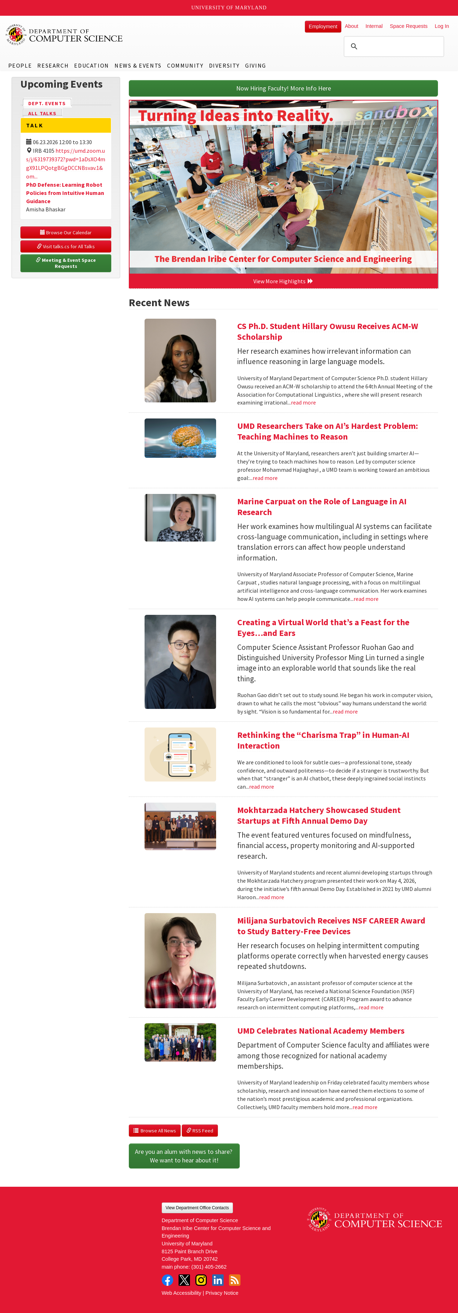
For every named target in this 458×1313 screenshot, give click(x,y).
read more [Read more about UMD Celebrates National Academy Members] (364, 1107)
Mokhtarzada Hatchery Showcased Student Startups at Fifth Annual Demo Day (319, 815)
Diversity (224, 65)
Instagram (201, 1280)
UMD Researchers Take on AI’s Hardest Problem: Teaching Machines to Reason (327, 431)
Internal (374, 26)
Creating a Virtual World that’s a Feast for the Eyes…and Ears (323, 627)
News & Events (138, 65)
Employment (323, 26)
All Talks (42, 113)
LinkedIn (218, 1280)
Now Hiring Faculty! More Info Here (283, 88)
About (352, 26)
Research (53, 65)
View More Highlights (283, 281)
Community (185, 65)
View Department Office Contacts (197, 1207)
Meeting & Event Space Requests (66, 263)
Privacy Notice (221, 1293)
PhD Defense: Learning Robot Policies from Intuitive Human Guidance (65, 193)
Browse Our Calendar (66, 232)
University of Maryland (229, 7)
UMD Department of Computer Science (64, 34)
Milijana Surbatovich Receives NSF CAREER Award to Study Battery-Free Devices (331, 926)
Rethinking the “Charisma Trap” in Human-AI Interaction (323, 740)
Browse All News (154, 1130)
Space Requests (409, 26)
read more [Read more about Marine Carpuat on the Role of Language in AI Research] (366, 598)
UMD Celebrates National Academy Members (321, 1030)
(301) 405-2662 (208, 1267)
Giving (255, 65)
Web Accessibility (181, 1293)
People (20, 65)
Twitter (184, 1280)
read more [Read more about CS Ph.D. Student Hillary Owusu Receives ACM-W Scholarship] (303, 402)
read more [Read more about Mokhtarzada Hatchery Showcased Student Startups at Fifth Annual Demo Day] (271, 897)
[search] (393, 46)
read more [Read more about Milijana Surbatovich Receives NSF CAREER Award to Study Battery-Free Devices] (371, 1007)
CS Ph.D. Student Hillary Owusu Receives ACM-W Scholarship (327, 331)
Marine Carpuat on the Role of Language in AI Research (321, 507)
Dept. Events (50, 103)
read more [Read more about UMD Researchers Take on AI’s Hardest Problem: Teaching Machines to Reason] (265, 477)
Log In (442, 26)
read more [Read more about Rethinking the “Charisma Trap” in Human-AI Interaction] (261, 786)
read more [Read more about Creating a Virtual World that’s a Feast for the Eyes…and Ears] (345, 711)
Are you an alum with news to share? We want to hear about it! (184, 1155)
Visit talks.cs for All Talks (66, 246)
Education (91, 65)
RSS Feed (199, 1130)
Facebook (167, 1280)
